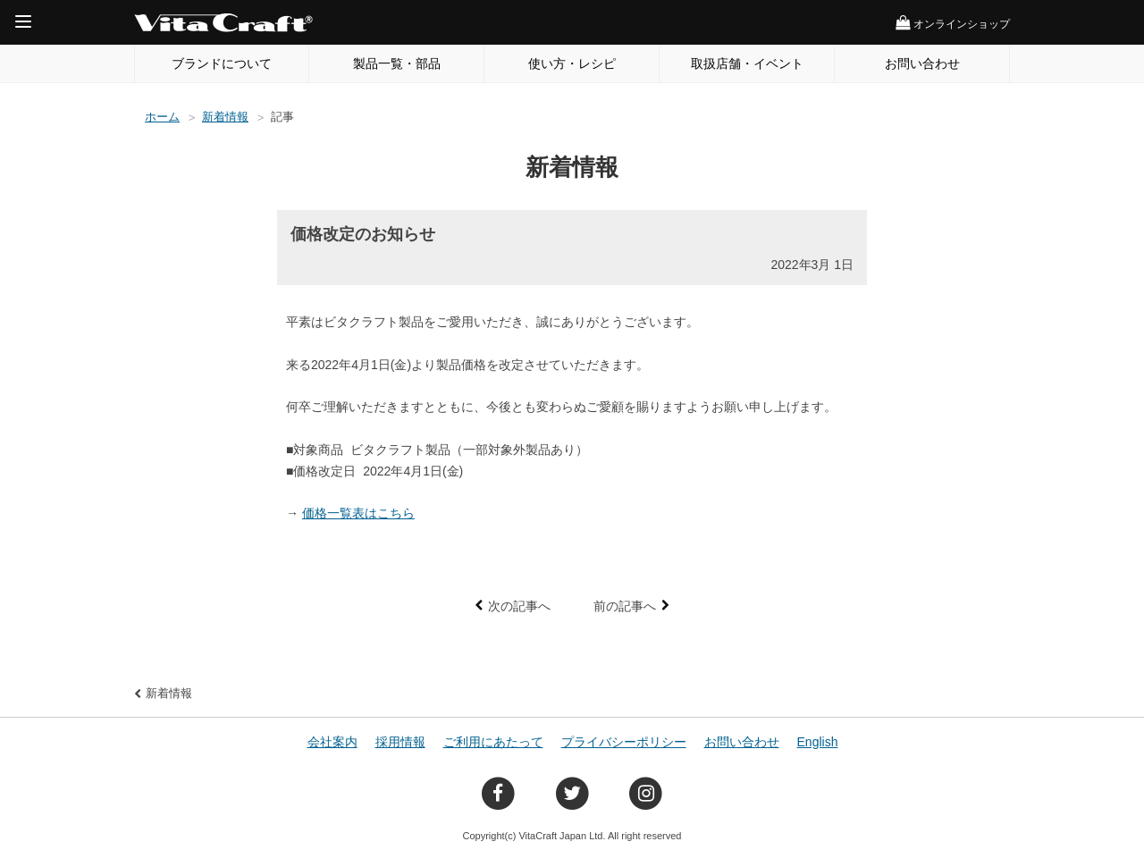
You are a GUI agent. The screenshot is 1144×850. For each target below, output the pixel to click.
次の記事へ (519, 606)
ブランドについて (222, 63)
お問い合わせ (922, 63)
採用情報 (400, 742)
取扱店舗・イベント (747, 63)
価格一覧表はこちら (358, 513)
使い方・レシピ (572, 63)
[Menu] (23, 21)
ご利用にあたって (493, 742)
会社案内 (332, 742)
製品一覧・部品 (397, 63)
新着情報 (225, 116)
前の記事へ (624, 606)
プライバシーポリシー (623, 742)
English (817, 742)
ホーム (162, 116)
